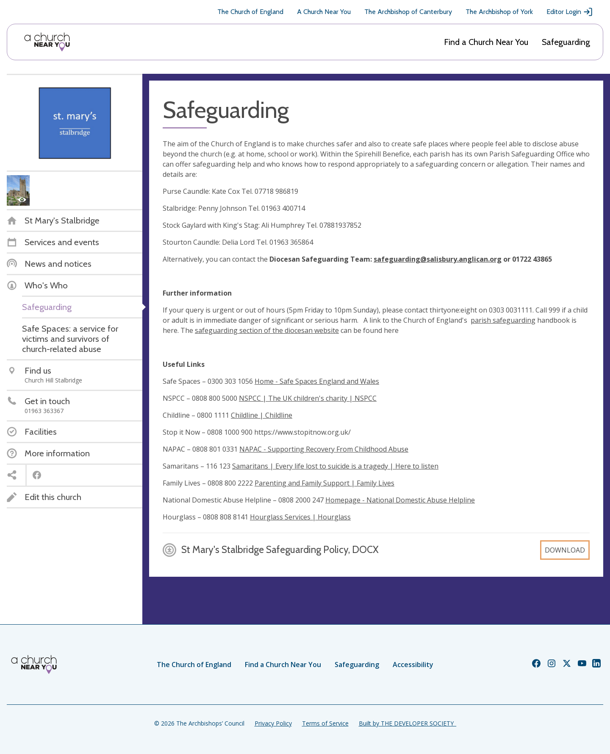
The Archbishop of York (499, 12)
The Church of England (250, 12)
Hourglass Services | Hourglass (300, 517)
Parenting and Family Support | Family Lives (324, 483)
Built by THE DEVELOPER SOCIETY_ (407, 723)
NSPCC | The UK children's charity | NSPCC (308, 398)
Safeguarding (566, 42)
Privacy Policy (273, 723)
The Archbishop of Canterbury (408, 12)
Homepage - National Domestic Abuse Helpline (400, 500)
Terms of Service (325, 723)
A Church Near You (324, 12)
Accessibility (413, 664)
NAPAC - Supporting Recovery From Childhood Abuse (323, 449)
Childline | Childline (261, 415)
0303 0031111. (510, 310)
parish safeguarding (503, 320)
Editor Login (569, 12)
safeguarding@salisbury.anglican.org (438, 259)
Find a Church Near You (486, 42)
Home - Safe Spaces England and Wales (317, 381)
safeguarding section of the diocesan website (267, 330)
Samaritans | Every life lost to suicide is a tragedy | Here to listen (335, 466)
